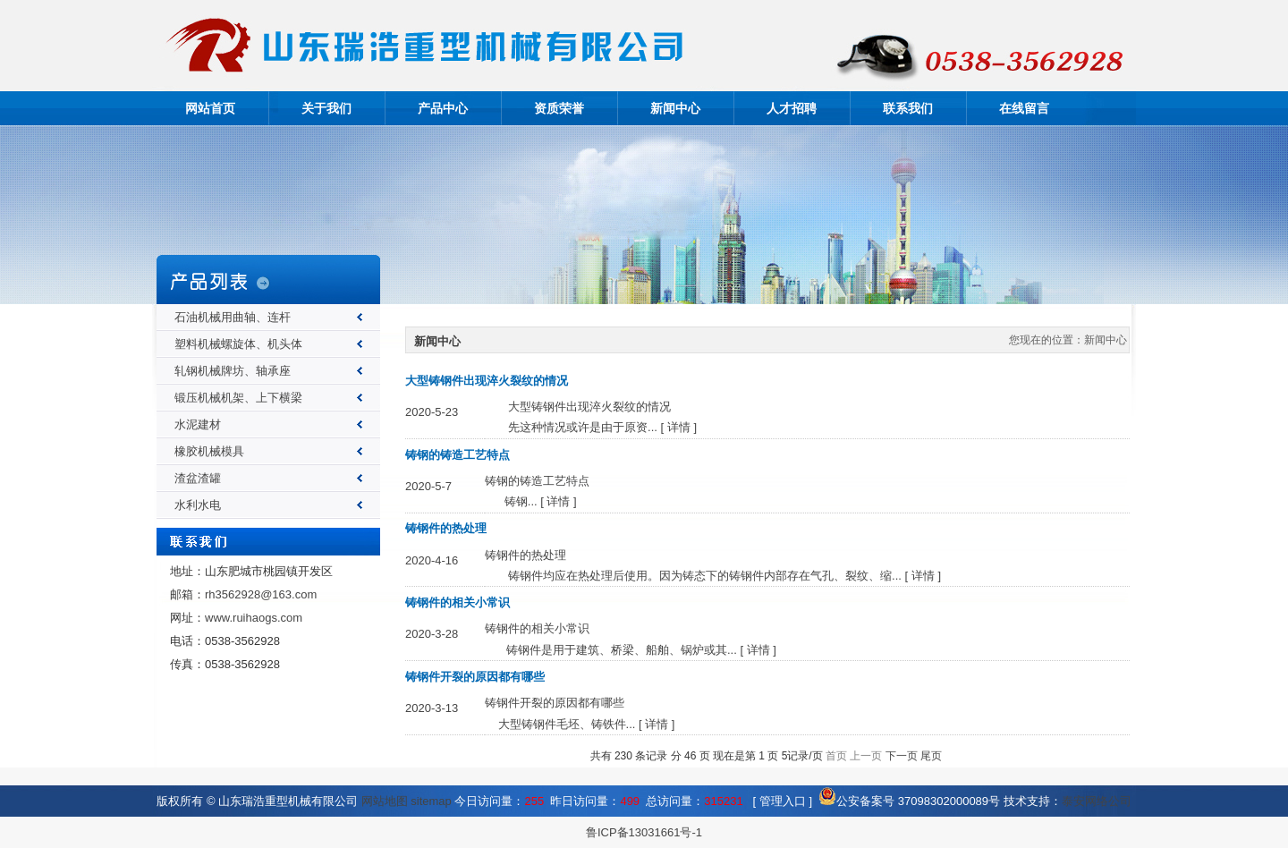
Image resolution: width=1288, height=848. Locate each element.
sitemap (431, 801)
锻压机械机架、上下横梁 (238, 397)
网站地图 (384, 801)
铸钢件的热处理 (446, 528)
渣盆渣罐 (197, 478)
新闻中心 (675, 108)
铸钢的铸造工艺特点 (457, 455)
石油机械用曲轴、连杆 (232, 317)
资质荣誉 (559, 108)
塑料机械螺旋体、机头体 (238, 344)
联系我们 (908, 108)
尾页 (931, 756)
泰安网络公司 (1096, 801)
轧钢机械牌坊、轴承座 (232, 370)
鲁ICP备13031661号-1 (644, 832)
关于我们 (326, 108)
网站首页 (210, 108)
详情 (679, 427)
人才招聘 (792, 108)
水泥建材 (197, 424)
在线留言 (1024, 108)
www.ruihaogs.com (253, 617)
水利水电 (197, 505)
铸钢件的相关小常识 (457, 602)
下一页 (902, 756)
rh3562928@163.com (261, 594)
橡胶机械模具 (209, 451)
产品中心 (443, 108)
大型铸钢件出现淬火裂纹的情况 (486, 380)
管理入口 (782, 801)
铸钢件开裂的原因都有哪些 (475, 676)
